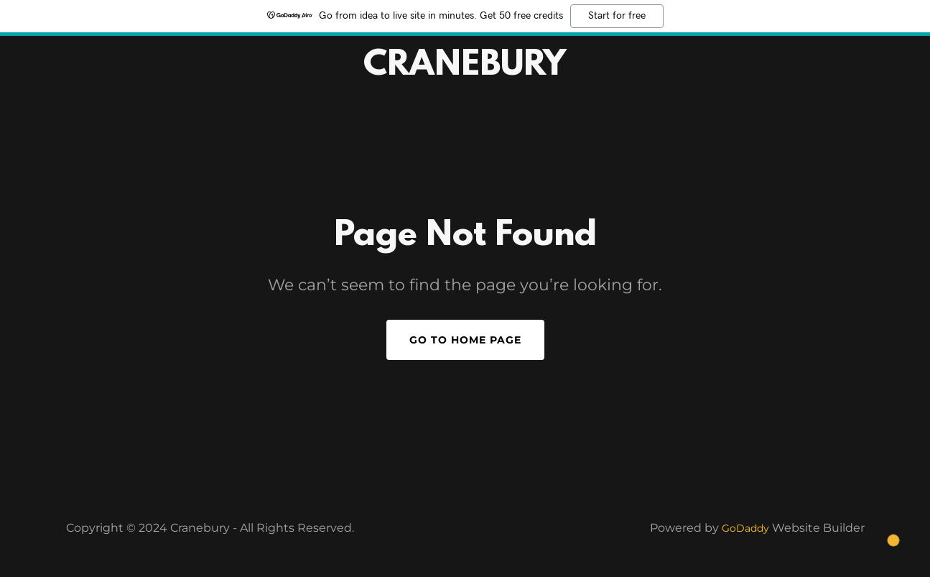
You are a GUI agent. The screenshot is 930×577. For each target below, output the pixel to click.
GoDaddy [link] (745, 528)
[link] (465, 71)
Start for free (617, 16)
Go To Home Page (465, 339)
